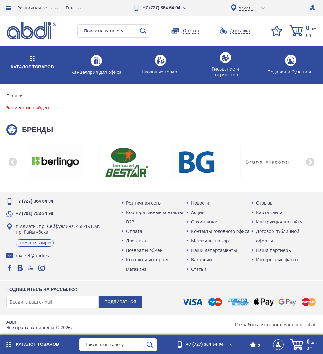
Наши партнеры (274, 250)
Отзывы (264, 203)
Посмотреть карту (34, 242)
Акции (198, 212)
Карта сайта (269, 212)
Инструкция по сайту (279, 222)
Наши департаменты (214, 250)
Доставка (136, 241)
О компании (204, 222)
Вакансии (201, 260)
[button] (12, 162)
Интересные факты (277, 260)
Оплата (134, 231)
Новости (200, 203)
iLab (312, 325)
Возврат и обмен (144, 250)
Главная (15, 96)
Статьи (198, 269)
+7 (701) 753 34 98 (34, 213)
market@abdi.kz (33, 255)
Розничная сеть (34, 8)
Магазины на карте (212, 241)
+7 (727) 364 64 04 (161, 7)
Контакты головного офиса (220, 231)
